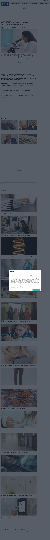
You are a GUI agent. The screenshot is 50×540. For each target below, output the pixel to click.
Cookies (15, 287)
